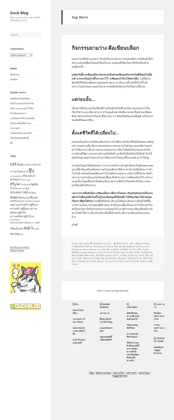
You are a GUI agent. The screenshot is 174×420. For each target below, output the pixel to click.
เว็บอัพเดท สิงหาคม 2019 (21, 133)
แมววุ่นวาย (104, 313)
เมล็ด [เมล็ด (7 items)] (37, 222)
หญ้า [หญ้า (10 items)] (12, 204)
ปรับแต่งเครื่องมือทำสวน (20, 123)
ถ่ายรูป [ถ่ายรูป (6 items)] (27, 180)
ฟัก (11, 143)
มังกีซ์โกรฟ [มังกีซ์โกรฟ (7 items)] (14, 201)
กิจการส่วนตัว (120, 246)
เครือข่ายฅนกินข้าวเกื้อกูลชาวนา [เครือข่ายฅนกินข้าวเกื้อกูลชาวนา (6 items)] (22, 223)
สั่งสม (147, 255)
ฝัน (151, 252)
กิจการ (110, 246)
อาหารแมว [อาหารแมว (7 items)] (15, 219)
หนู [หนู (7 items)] (17, 205)
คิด (108, 249)
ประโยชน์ (145, 252)
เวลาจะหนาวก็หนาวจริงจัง (79, 320)
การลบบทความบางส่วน (159, 328)
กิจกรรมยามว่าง (99, 246)
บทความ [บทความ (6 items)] (21, 188)
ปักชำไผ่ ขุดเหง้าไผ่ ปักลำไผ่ (22, 103)
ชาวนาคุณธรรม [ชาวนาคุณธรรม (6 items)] (16, 176)
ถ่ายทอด (83, 252)
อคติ (79, 258)
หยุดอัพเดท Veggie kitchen (158, 350)
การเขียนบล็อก (78, 246)
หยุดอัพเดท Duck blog (19, 98)
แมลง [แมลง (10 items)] (20, 228)
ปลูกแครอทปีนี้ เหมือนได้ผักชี (106, 338)
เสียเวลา (100, 261)
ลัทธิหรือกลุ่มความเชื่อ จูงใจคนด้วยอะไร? (133, 316)
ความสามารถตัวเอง (88, 249)
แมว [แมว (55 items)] (28, 227)
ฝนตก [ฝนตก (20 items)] (14, 197)
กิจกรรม (88, 246)
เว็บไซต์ (92, 261)
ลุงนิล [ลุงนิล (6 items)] (22, 201)
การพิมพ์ (136, 243)
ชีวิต (139, 249)
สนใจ (141, 255)
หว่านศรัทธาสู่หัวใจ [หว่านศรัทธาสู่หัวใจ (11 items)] (21, 216)
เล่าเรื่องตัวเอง (82, 261)
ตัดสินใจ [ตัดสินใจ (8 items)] (31, 175)
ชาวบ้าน (133, 249)
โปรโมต (120, 261)
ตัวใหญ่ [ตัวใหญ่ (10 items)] (14, 179)
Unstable (132, 307)
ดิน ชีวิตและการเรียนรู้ (19, 247)
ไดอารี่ (127, 261)
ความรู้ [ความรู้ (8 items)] (13, 171)
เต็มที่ (145, 258)
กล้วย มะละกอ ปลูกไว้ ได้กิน (22, 108)
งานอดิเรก (114, 249)
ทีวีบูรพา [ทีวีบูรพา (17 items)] (16, 184)
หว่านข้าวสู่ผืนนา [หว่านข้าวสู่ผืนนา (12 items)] (28, 204)
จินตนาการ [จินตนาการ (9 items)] (22, 171)
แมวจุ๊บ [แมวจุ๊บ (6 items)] (36, 229)
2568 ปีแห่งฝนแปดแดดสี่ (79, 341)
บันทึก (137, 252)
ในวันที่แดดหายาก (18, 113)
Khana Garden (17, 250)
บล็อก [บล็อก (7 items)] (27, 188)
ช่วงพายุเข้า (15, 128)
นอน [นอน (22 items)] (34, 184)
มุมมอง (109, 255)
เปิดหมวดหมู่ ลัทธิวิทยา (132, 326)
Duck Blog (19, 12)
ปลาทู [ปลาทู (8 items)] (30, 192)
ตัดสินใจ (75, 252)
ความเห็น (102, 249)
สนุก (136, 255)
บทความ (124, 252)
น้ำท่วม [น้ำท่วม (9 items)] (13, 188)
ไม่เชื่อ (150, 261)
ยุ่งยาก (115, 255)
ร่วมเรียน (123, 255)
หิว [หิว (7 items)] (33, 216)
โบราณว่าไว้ (110, 261)
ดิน (76, 304)
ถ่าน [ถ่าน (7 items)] (23, 179)
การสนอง (145, 243)
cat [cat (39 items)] (13, 164)
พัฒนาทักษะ (90, 255)
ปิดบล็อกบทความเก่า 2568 (159, 316)
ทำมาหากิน (104, 252)
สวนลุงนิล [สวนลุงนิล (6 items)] (36, 201)
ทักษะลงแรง (93, 252)
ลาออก (131, 255)
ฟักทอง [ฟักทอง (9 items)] (22, 197)
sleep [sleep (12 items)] (20, 164)
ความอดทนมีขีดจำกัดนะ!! (132, 335)
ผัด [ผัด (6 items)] (35, 193)
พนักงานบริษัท (78, 255)
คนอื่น (129, 246)
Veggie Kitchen (159, 340)
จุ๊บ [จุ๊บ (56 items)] (31, 170)
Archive (14, 79)
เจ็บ (140, 258)
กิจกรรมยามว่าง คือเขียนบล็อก (105, 47)
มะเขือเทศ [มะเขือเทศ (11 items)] (32, 197)
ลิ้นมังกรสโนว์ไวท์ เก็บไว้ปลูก (106, 320)
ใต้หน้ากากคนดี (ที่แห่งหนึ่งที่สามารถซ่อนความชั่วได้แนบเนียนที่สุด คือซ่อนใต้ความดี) (133, 351)
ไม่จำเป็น (135, 261)
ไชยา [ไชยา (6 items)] (22, 234)
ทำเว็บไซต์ (114, 252)
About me (14, 74)
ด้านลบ (145, 249)
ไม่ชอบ (143, 261)
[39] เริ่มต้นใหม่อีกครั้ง (19, 138)
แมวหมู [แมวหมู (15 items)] (15, 234)
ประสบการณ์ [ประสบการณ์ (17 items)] (19, 192)
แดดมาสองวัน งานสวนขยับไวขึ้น (79, 331)
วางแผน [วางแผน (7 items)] (28, 201)
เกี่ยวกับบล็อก (111, 258)
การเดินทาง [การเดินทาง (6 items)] (28, 165)
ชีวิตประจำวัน (122, 243)
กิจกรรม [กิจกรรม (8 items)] (37, 164)
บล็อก (131, 252)
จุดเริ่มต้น (124, 249)
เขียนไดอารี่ (133, 258)
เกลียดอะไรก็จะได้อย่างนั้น (93, 258)
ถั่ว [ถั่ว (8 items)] (19, 179)
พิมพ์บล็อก (100, 255)
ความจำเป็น (138, 246)
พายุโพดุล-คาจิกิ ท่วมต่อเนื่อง (22, 118)
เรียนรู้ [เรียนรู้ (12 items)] (13, 228)
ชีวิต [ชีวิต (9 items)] (25, 175)
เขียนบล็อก (122, 258)
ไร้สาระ (75, 264)
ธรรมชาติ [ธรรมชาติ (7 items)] (26, 184)
